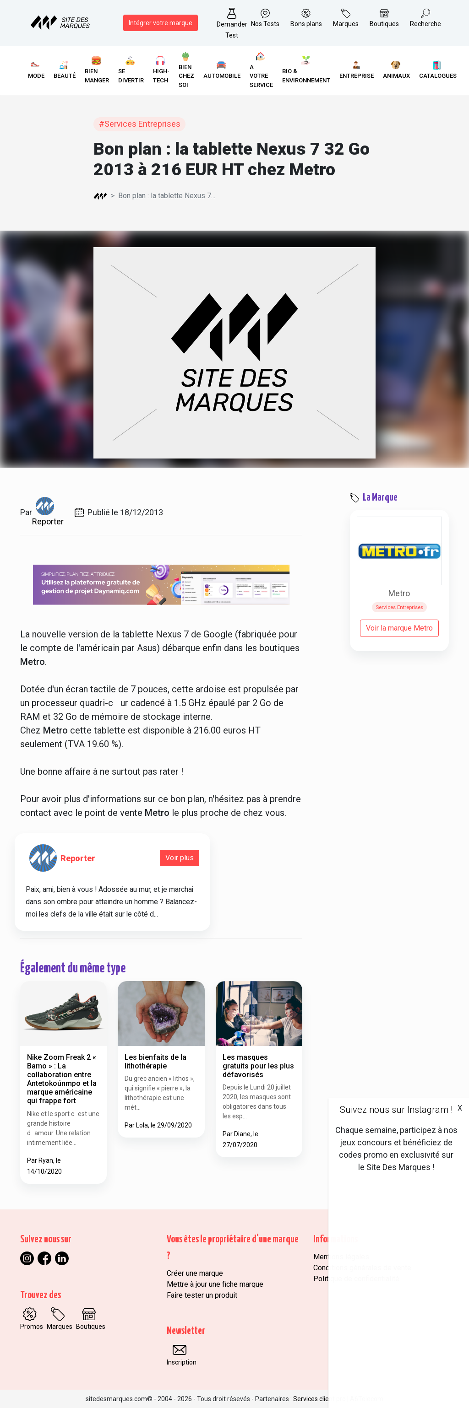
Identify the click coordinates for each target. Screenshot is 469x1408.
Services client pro (319, 1399)
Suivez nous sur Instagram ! (396, 1109)
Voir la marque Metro (399, 628)
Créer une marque (195, 1273)
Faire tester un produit (202, 1295)
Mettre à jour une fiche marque (215, 1284)
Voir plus (179, 857)
